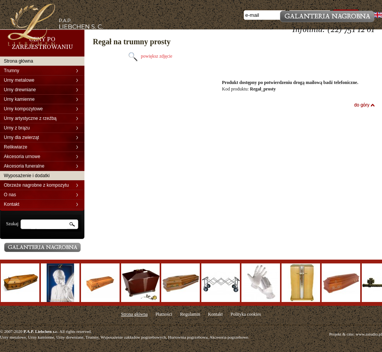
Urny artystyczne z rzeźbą (30, 118)
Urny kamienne (19, 99)
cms (350, 334)
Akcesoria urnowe (22, 156)
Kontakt (11, 204)
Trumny (11, 70)
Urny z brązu (17, 128)
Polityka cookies (245, 314)
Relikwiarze (15, 147)
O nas (10, 194)
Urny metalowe (19, 80)
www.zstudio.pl (369, 334)
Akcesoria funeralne (24, 166)
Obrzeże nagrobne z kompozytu (36, 185)
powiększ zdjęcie (149, 56)
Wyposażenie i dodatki (27, 175)
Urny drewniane (20, 89)
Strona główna (18, 61)
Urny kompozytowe (23, 108)
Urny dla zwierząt (21, 137)
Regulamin (190, 314)
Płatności (163, 314)
